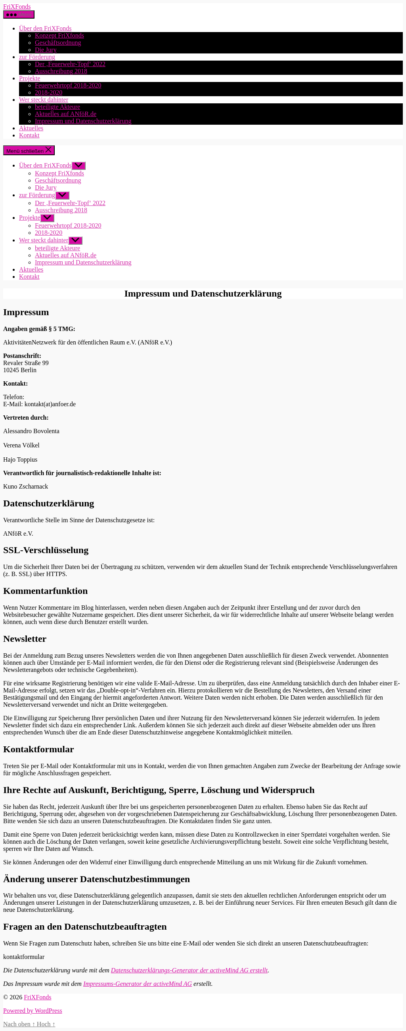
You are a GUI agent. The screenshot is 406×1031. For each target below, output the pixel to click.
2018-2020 (48, 92)
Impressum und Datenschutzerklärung (83, 121)
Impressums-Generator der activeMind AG (137, 983)
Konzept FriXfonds (59, 35)
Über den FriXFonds (45, 28)
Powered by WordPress (32, 1010)
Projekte (29, 78)
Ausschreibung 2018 (61, 71)
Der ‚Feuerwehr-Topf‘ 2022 (70, 64)
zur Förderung (37, 56)
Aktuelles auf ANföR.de (65, 113)
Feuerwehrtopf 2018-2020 (68, 85)
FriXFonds (17, 6)
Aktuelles (31, 128)
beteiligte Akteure (57, 106)
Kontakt (29, 135)
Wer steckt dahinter (43, 99)
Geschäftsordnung (58, 42)
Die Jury (46, 49)
